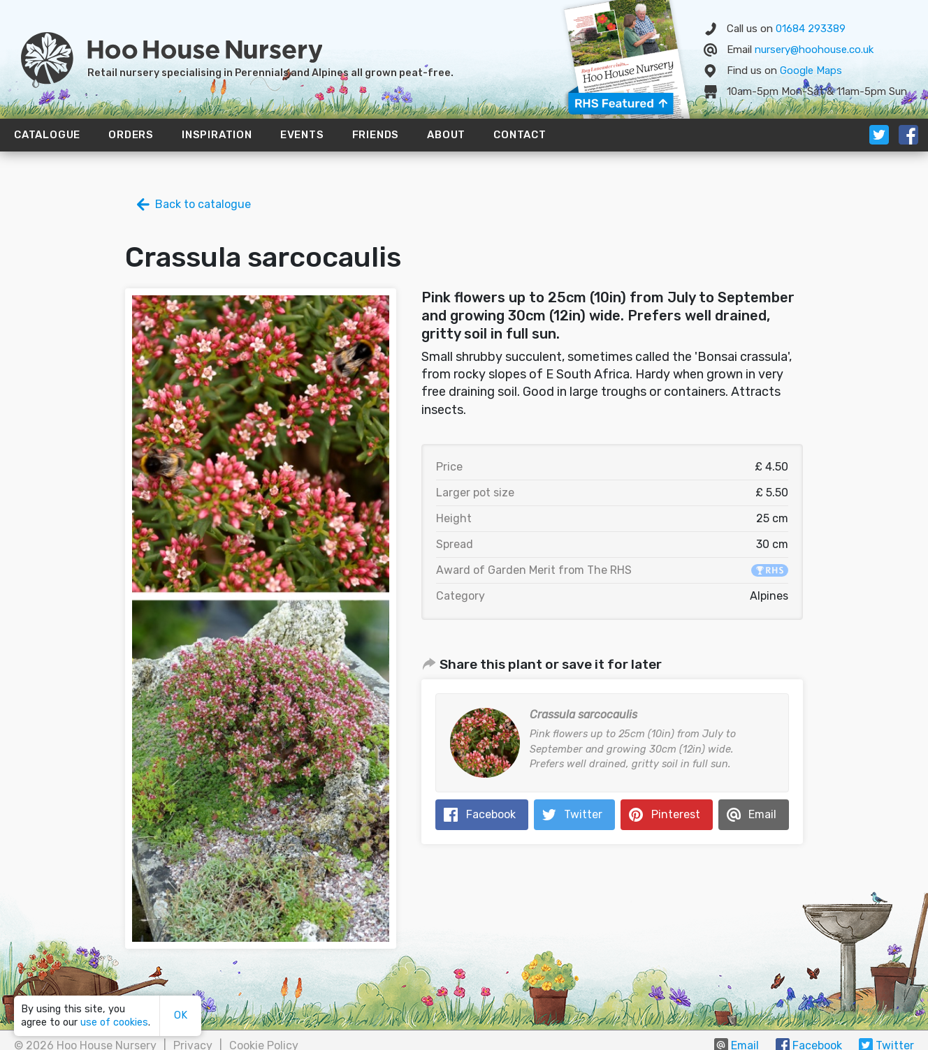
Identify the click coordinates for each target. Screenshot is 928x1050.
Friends (376, 134)
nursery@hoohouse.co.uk (814, 49)
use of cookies (114, 1022)
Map (811, 70)
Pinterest (675, 814)
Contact (519, 134)
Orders (131, 134)
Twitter (583, 814)
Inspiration (217, 134)
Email (762, 814)
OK (180, 1015)
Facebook (491, 814)
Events (302, 134)
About (446, 134)
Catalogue (47, 134)
